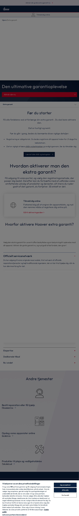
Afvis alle (65, 490)
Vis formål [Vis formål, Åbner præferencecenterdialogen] (65, 495)
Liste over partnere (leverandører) (14, 515)
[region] (39, 498)
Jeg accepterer (65, 485)
